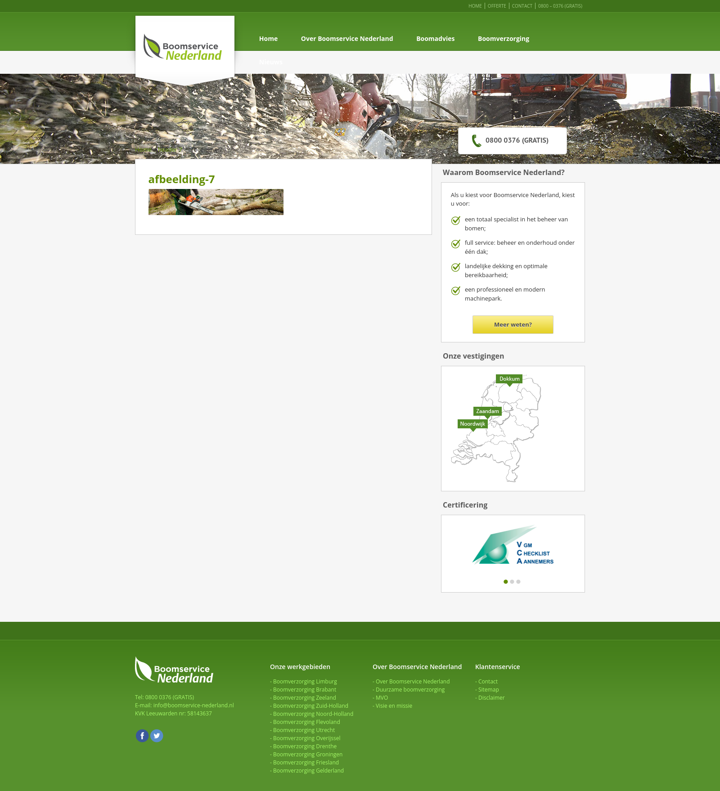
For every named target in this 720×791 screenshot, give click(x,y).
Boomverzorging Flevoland (306, 722)
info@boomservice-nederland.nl (193, 705)
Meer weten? (513, 324)
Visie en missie (394, 706)
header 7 (170, 149)
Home (475, 6)
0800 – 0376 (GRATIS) (560, 6)
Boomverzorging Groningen (307, 754)
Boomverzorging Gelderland (308, 770)
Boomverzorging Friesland (306, 762)
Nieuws (271, 62)
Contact (522, 6)
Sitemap (488, 689)
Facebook (142, 735)
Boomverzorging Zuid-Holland (310, 706)
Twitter (156, 735)
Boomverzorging (503, 38)
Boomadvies (435, 38)
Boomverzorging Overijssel (306, 738)
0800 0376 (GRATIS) (517, 139)
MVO (382, 697)
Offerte (497, 6)
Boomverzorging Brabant (304, 689)
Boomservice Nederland (185, 50)
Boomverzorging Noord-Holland (313, 714)
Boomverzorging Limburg (305, 681)
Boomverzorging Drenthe (305, 746)
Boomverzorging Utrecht (304, 730)
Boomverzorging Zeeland (304, 697)
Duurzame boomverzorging (410, 689)
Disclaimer (491, 697)
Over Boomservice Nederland (347, 38)
